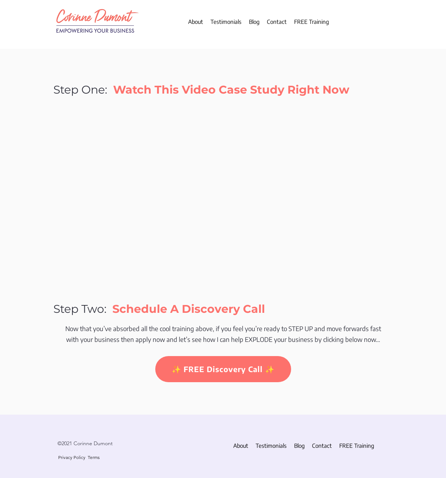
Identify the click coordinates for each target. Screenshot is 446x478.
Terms (94, 457)
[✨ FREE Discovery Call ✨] (223, 369)
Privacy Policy (71, 457)
